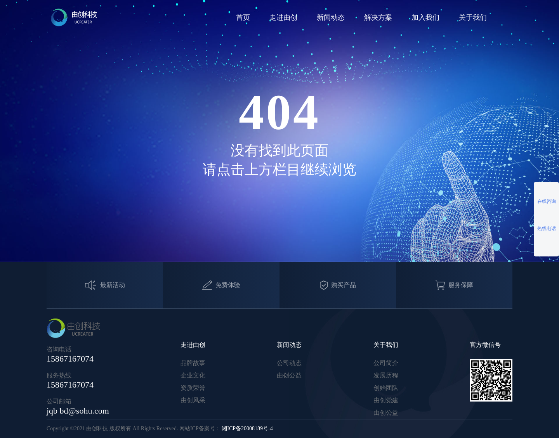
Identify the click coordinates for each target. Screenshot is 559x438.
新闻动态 (331, 17)
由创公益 (289, 375)
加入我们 (425, 17)
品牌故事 (193, 363)
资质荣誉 (193, 387)
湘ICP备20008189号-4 (247, 428)
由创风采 (193, 400)
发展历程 (385, 375)
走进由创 (283, 17)
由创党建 (385, 400)
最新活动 (105, 285)
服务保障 (454, 285)
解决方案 (378, 17)
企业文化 (193, 375)
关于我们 (473, 17)
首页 (243, 17)
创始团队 (385, 387)
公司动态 (289, 363)
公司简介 (385, 363)
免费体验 (221, 285)
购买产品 (338, 285)
